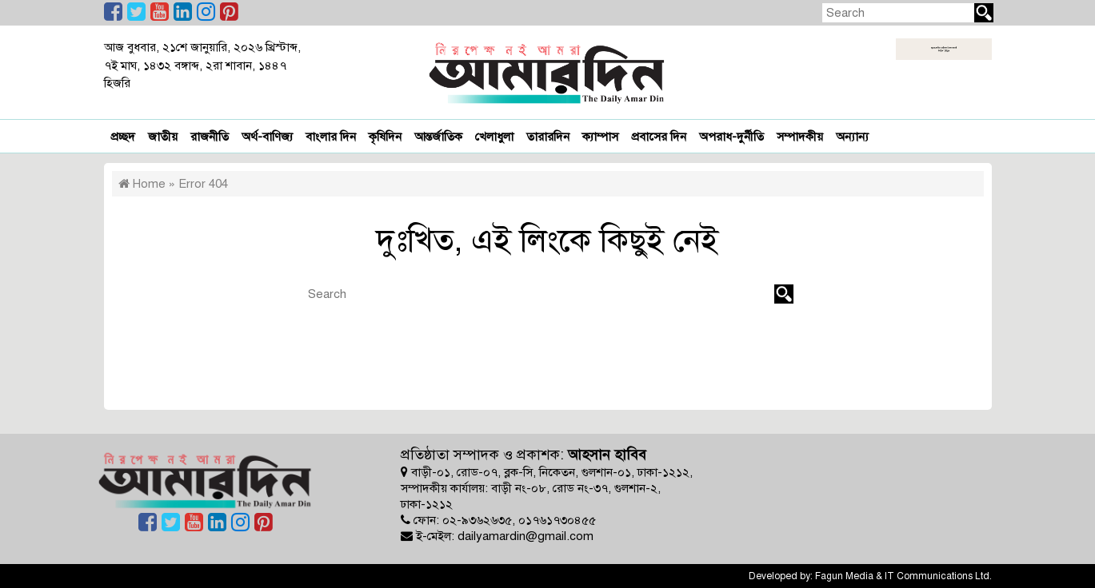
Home (142, 184)
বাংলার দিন (331, 136)
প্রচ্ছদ (122, 136)
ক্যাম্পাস (600, 136)
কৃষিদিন (385, 136)
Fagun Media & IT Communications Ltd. (903, 576)
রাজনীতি (209, 136)
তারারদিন (547, 136)
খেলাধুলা (494, 136)
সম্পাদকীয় (800, 136)
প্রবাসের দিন (658, 136)
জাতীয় (163, 136)
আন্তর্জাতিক (438, 136)
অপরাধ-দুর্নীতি (731, 136)
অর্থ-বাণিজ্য (267, 136)
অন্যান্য (852, 136)
